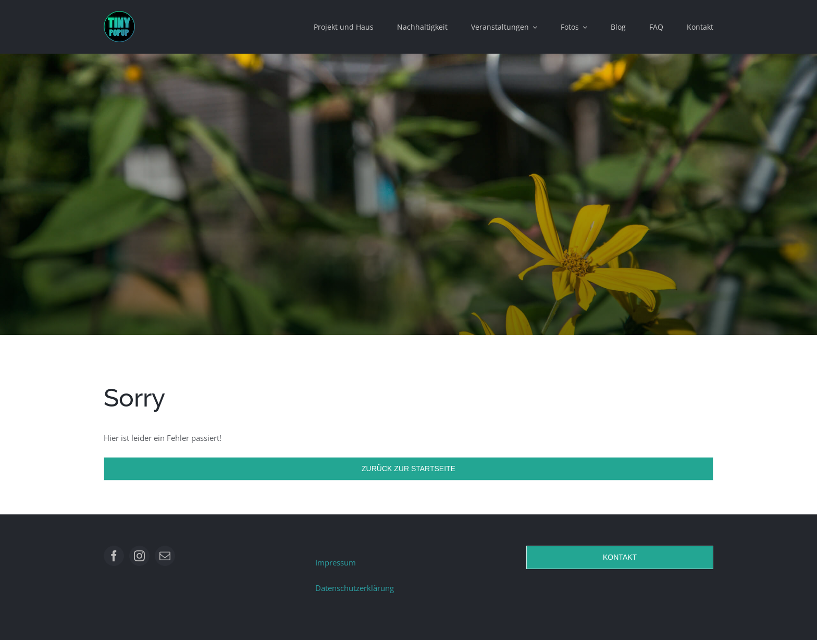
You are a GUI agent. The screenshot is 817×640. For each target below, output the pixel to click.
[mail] (165, 556)
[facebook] (114, 556)
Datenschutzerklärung (354, 588)
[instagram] (139, 556)
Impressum (335, 562)
